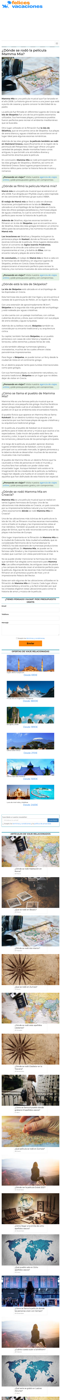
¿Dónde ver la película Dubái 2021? (30, 1187)
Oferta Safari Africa (13, 750)
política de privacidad (42, 824)
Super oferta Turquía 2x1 (15, 672)
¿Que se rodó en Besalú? (26, 910)
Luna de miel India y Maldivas (17, 802)
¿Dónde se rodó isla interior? (27, 948)
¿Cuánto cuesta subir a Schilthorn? (30, 1350)
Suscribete (53, 820)
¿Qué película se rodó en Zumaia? (30, 1149)
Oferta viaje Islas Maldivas (16, 776)
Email (4, 606)
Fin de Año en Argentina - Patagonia (20, 698)
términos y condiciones (35, 638)
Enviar (30, 643)
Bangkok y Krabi (13, 724)
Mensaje (5, 623)
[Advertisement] (30, 24)
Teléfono (5, 614)
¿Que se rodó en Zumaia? (26, 987)
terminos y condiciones (22, 824)
